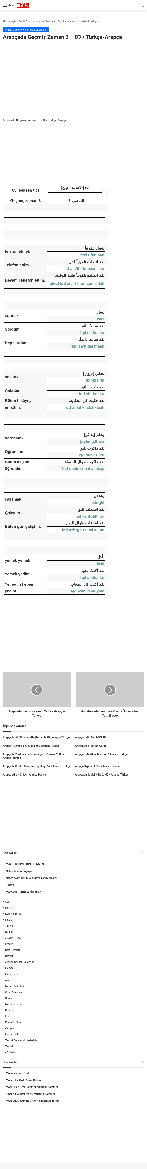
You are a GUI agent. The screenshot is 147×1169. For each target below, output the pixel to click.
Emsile (9, 943)
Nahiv (8, 907)
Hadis (8, 919)
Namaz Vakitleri (14, 986)
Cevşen (9, 1028)
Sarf (7, 901)
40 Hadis (10, 1052)
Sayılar (9, 955)
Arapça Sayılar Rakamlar (19, 961)
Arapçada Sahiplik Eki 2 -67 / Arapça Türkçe (102, 774)
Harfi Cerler (12, 973)
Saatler (9, 998)
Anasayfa (9, 21)
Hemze (9, 967)
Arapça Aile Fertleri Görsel (91, 745)
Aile (7, 979)
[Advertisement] (73, 75)
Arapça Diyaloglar (46, 21)
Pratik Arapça (26, 21)
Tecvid (9, 925)
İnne (7, 1016)
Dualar (9, 931)
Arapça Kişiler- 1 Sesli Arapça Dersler (98, 766)
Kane (8, 1010)
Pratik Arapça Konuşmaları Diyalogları (79, 21)
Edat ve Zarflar (13, 913)
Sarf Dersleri (12, 949)
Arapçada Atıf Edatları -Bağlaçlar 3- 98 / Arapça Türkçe (36, 737)
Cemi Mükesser (14, 992)
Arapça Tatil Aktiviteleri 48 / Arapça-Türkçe (101, 754)
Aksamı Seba (13, 937)
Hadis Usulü (12, 1034)
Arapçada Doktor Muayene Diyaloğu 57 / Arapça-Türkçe (37, 766)
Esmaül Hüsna (13, 1022)
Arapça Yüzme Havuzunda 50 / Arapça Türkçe (31, 745)
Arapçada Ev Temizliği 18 (90, 737)
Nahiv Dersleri (13, 1004)
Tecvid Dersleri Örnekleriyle (21, 1040)
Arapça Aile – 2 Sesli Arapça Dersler (25, 774)
